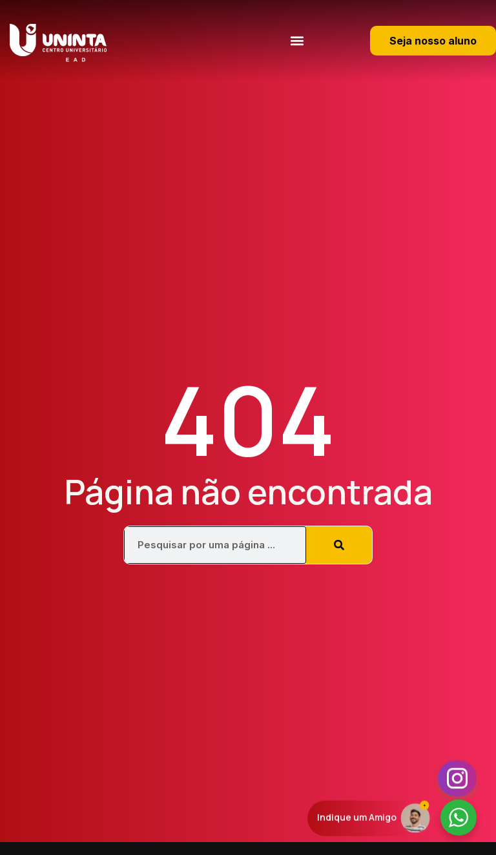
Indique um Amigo (357, 818)
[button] (296, 40)
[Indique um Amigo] (415, 817)
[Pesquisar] (339, 545)
